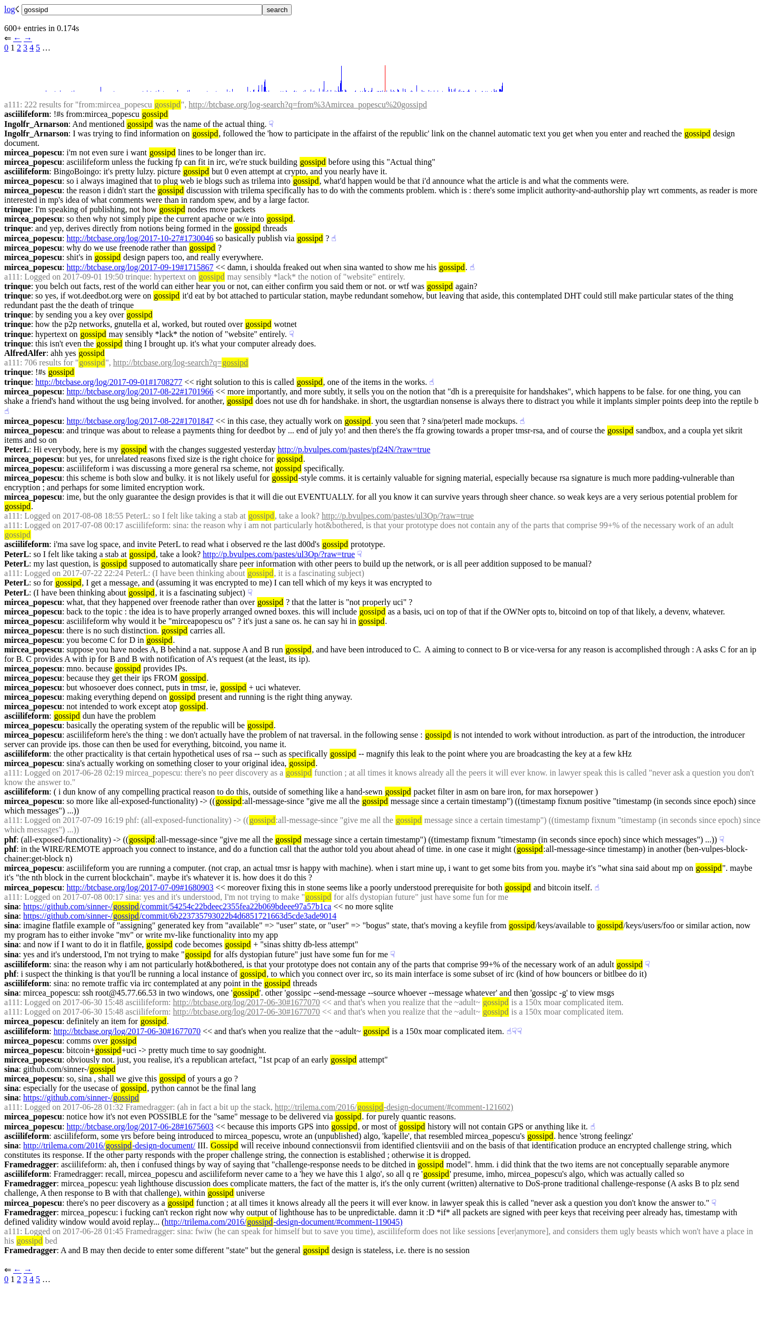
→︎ (28, 38)
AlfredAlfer (25, 353)
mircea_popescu (33, 152)
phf (10, 839)
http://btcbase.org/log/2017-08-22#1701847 (139, 420)
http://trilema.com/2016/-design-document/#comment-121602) (394, 1107)
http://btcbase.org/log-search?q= (181, 363)
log (9, 9)
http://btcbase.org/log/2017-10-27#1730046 (139, 238)
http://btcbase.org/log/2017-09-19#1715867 (139, 267)
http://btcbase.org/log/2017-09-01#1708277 (108, 382)
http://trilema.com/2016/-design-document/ (109, 1145)
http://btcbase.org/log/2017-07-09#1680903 (139, 887)
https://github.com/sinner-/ (81, 1098)
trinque (17, 209)
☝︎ (333, 238)
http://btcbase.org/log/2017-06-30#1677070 (246, 1002)
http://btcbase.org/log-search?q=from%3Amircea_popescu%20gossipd (307, 104)
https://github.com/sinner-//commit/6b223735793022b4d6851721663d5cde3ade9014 (179, 916)
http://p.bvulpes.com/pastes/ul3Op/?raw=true (398, 515)
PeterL (16, 449)
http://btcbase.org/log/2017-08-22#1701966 (139, 391)
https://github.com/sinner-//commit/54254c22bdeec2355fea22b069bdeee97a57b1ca (177, 906)
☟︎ (271, 124)
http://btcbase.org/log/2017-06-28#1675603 (139, 1126)
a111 (12, 104)
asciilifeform (26, 114)
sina (11, 906)
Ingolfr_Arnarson (36, 124)
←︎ (17, 38)
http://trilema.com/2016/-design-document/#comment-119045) (283, 1222)
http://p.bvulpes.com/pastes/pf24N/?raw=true (354, 449)
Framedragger (30, 1164)
